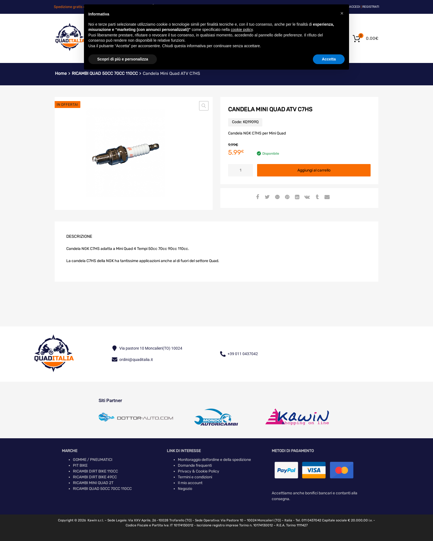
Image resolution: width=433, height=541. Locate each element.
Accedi (354, 7)
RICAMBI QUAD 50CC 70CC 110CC (102, 488)
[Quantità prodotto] (240, 170)
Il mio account (190, 483)
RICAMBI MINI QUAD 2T (93, 483)
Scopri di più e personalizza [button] (122, 59)
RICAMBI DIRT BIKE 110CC (95, 471)
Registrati (370, 7)
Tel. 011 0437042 (308, 520)
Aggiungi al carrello (314, 170)
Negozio (185, 488)
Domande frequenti (195, 465)
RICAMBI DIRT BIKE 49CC (95, 477)
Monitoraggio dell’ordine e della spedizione (214, 459)
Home (61, 73)
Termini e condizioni (195, 477)
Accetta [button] (329, 59)
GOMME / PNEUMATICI (92, 459)
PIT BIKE (80, 465)
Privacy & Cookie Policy (198, 471)
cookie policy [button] (242, 29)
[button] (203, 105)
